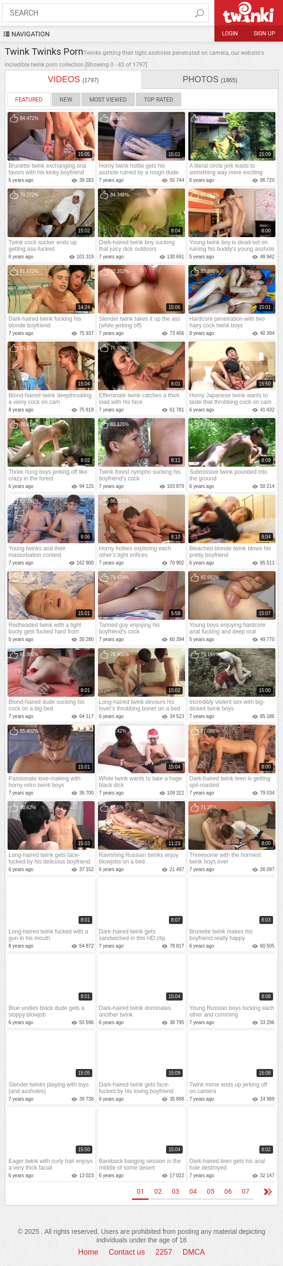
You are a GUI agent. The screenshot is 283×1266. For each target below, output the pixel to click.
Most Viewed (108, 99)
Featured (29, 99)
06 (228, 1191)
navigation (30, 34)
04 (193, 1191)
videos (73, 79)
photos (210, 79)
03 (175, 1191)
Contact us (127, 1252)
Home (88, 1252)
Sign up (264, 33)
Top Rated (158, 99)
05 (210, 1191)
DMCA (194, 1252)
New (66, 99)
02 (158, 1191)
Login (230, 33)
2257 (163, 1252)
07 (245, 1191)
